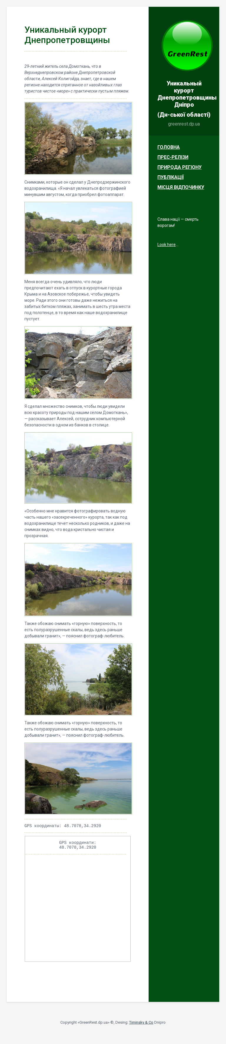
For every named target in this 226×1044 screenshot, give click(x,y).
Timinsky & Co (141, 1025)
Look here (166, 244)
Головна (168, 147)
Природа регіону (179, 167)
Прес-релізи (172, 157)
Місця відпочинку (180, 187)
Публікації (170, 177)
